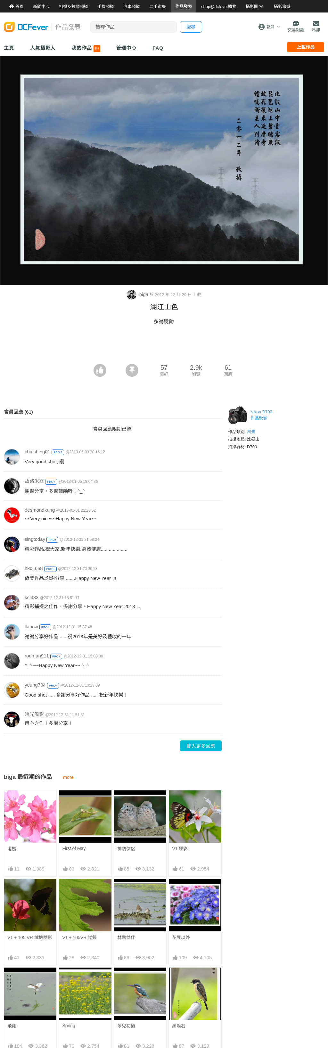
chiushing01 (37, 451)
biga (138, 294)
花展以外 (181, 937)
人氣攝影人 (43, 48)
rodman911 (37, 655)
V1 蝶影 (180, 848)
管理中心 (126, 48)
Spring (68, 1025)
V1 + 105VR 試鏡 (79, 937)
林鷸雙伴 (126, 937)
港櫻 (11, 848)
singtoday (35, 539)
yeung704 (35, 685)
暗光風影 (34, 714)
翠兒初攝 (126, 1025)
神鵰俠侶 (126, 848)
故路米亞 (34, 481)
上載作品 (306, 47)
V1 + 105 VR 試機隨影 (29, 937)
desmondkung (40, 510)
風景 (251, 431)
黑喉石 (178, 1025)
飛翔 (11, 1025)
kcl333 (31, 597)
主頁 (9, 48)
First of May (74, 848)
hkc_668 (34, 568)
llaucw (31, 626)
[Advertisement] (164, 346)
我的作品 (85, 48)
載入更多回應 (200, 746)
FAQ (157, 48)
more (68, 777)
